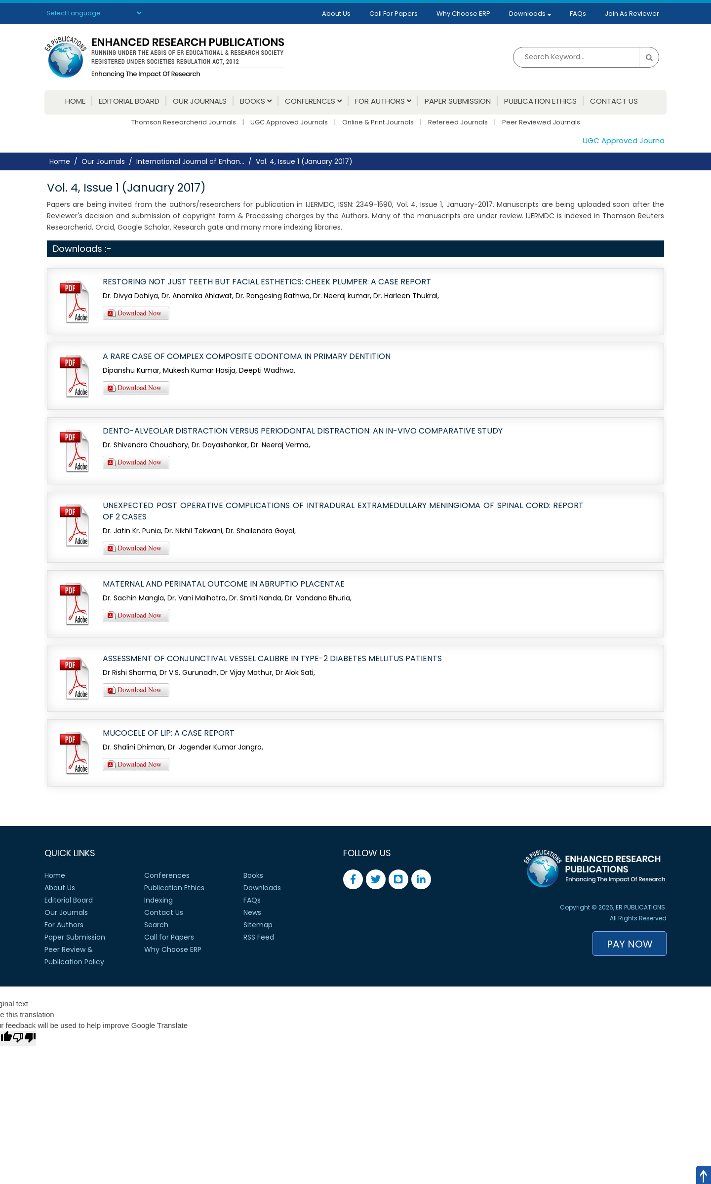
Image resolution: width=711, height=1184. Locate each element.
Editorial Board (129, 101)
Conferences (313, 101)
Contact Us (614, 101)
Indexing (158, 900)
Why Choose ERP (463, 13)
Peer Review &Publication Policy (74, 956)
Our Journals (200, 101)
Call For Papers (393, 13)
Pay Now (630, 944)
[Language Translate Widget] (93, 13)
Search (156, 925)
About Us (336, 13)
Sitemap (258, 925)
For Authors (383, 101)
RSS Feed (258, 937)
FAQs (578, 13)
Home (75, 101)
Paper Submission (458, 101)
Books (256, 101)
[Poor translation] (24, 1038)
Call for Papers (169, 937)
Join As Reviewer (632, 13)
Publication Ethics (540, 101)
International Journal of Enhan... (190, 161)
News (252, 912)
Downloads (530, 13)
